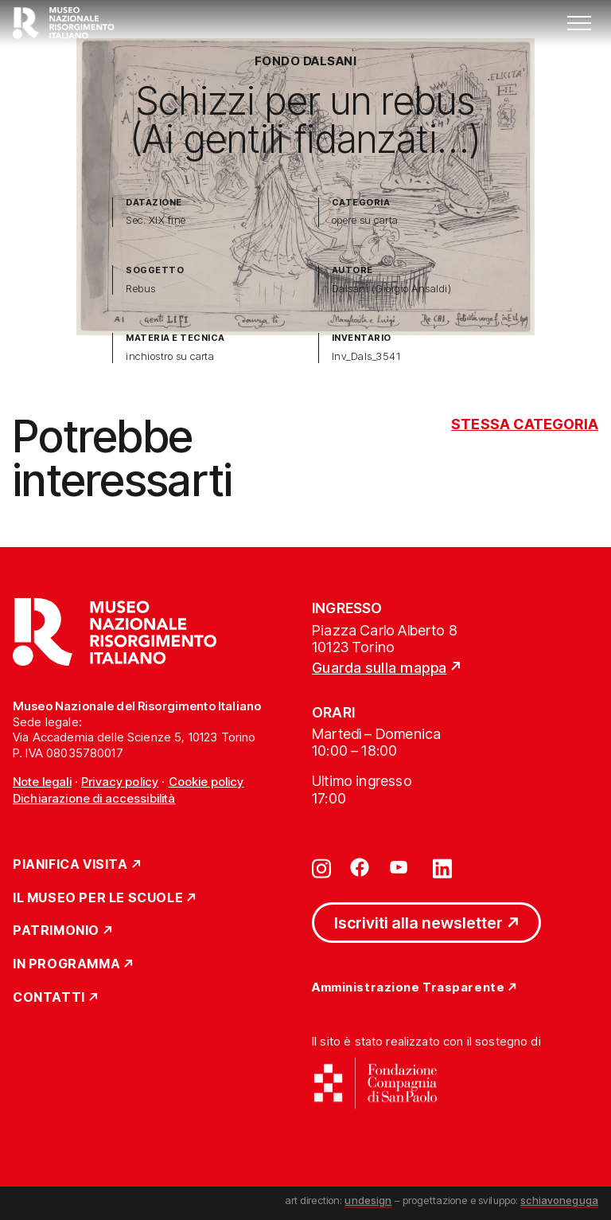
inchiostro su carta (170, 356)
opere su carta (365, 220)
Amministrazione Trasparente (408, 988)
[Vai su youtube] (401, 867)
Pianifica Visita (70, 865)
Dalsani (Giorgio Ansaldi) (391, 289)
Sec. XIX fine (155, 220)
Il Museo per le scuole (98, 898)
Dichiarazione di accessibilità (94, 798)
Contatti (49, 998)
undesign (367, 1200)
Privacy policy (119, 781)
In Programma (66, 964)
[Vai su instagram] (321, 867)
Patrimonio (56, 931)
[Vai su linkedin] (442, 867)
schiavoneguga (559, 1200)
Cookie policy (206, 781)
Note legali (42, 781)
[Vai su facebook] (359, 867)
